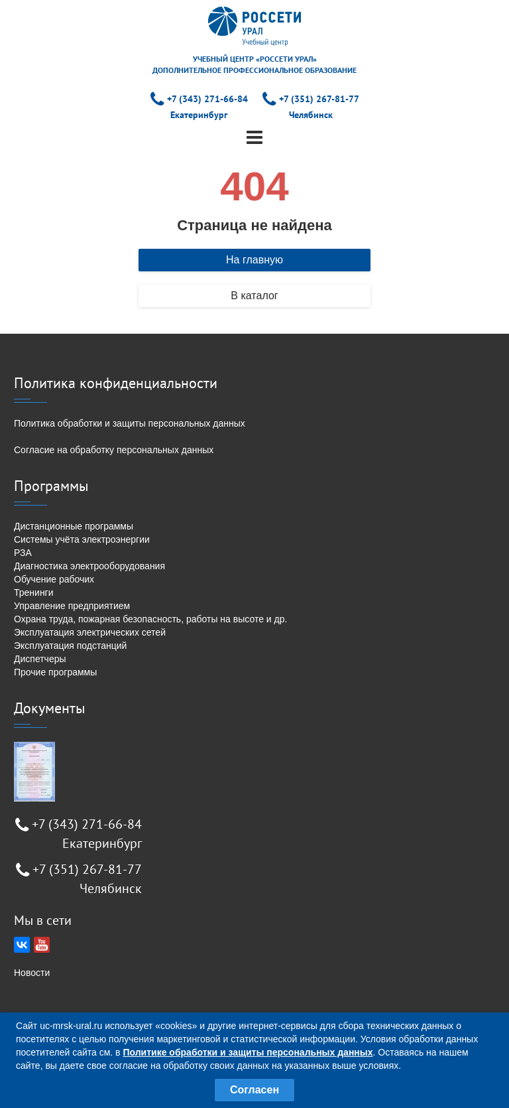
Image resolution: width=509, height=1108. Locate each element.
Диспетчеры (40, 659)
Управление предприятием (72, 605)
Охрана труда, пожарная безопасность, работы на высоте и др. (150, 619)
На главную (254, 259)
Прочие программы (55, 672)
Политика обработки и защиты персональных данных (129, 423)
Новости (32, 972)
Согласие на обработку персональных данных (113, 450)
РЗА (23, 552)
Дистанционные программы (73, 526)
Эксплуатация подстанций (70, 645)
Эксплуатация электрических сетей (90, 632)
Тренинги (34, 592)
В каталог (254, 295)
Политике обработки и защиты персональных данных (247, 1052)
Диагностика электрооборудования (89, 566)
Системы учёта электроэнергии (82, 539)
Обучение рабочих (54, 579)
